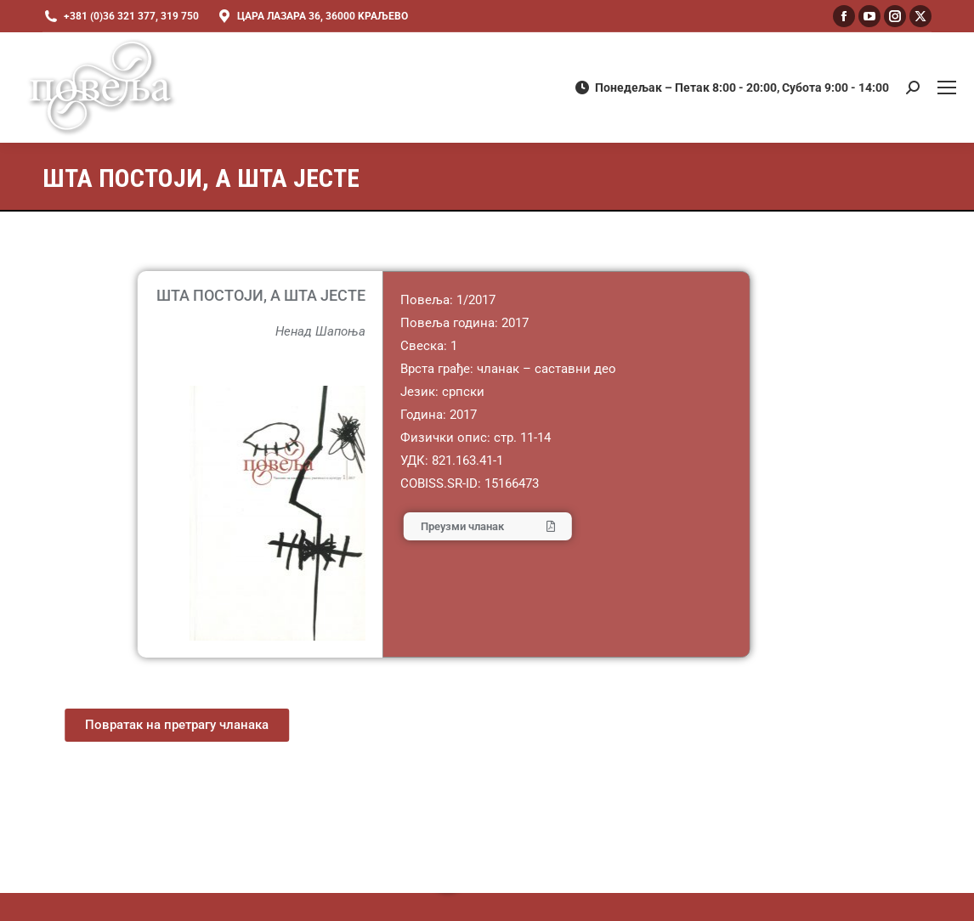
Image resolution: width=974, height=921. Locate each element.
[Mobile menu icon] (947, 87)
